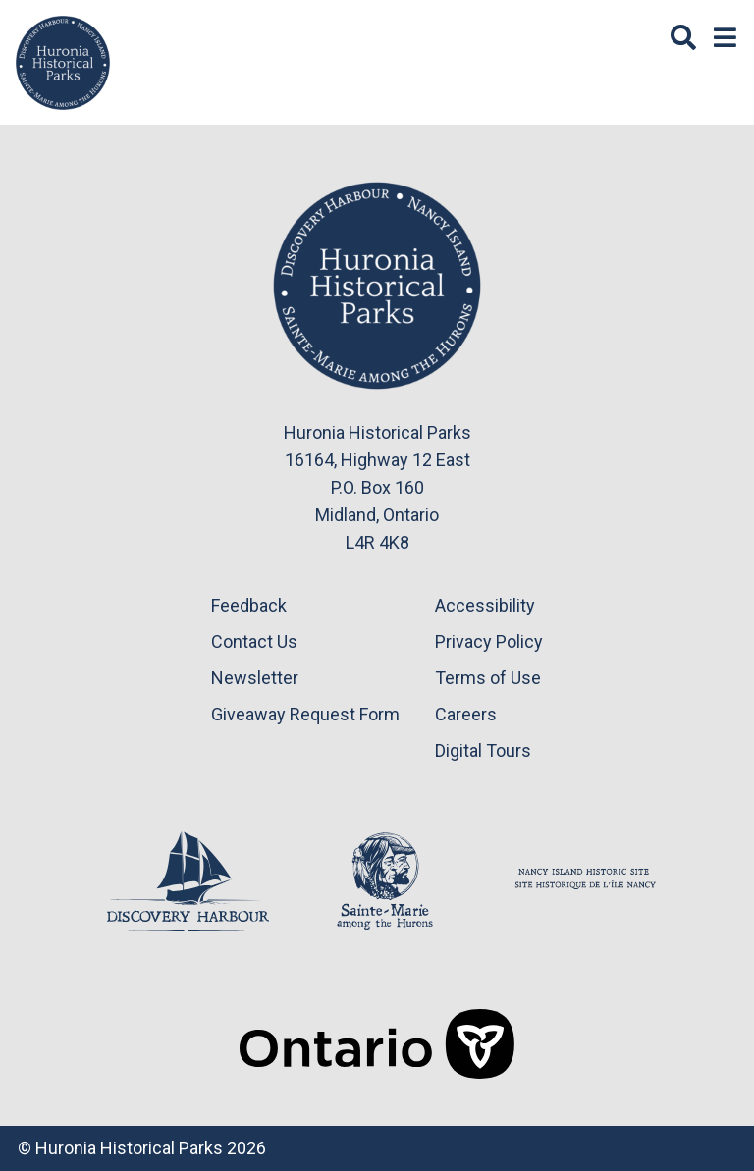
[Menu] (725, 38)
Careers (466, 714)
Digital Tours (483, 750)
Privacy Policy (489, 641)
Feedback (249, 605)
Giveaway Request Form (305, 714)
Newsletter (254, 677)
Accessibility (485, 605)
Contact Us (254, 641)
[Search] (683, 38)
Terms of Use (488, 677)
